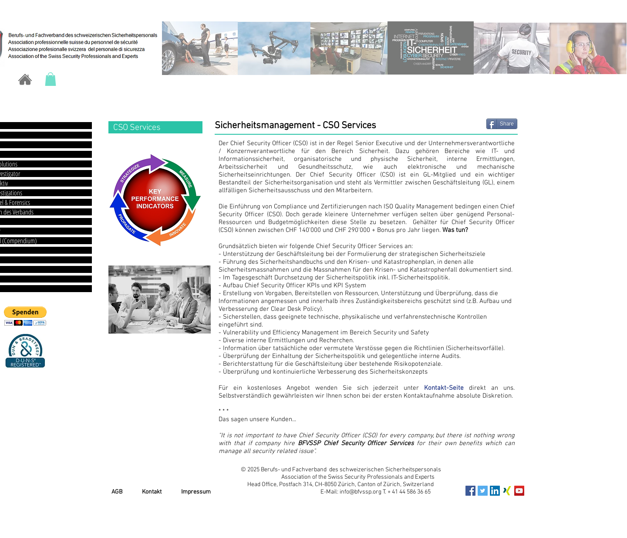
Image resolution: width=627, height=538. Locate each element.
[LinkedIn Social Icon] (495, 491)
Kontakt (152, 492)
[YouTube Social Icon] (519, 491)
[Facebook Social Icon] (470, 491)
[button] (50, 79)
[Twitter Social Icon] (483, 491)
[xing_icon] (507, 491)
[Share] (501, 124)
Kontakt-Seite (444, 388)
